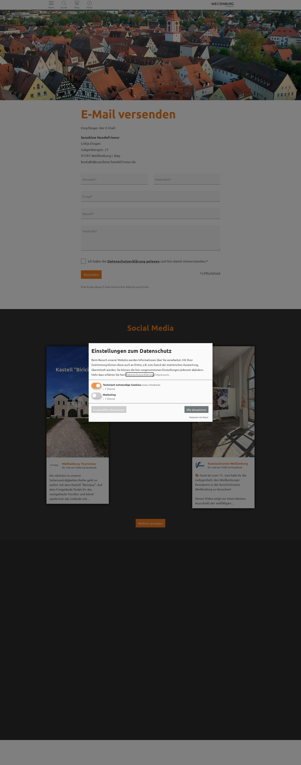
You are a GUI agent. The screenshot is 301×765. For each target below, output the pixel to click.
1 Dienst (109, 388)
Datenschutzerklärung (139, 374)
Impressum (162, 374)
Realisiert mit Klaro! (198, 417)
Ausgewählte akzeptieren (108, 409)
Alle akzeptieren (196, 409)
